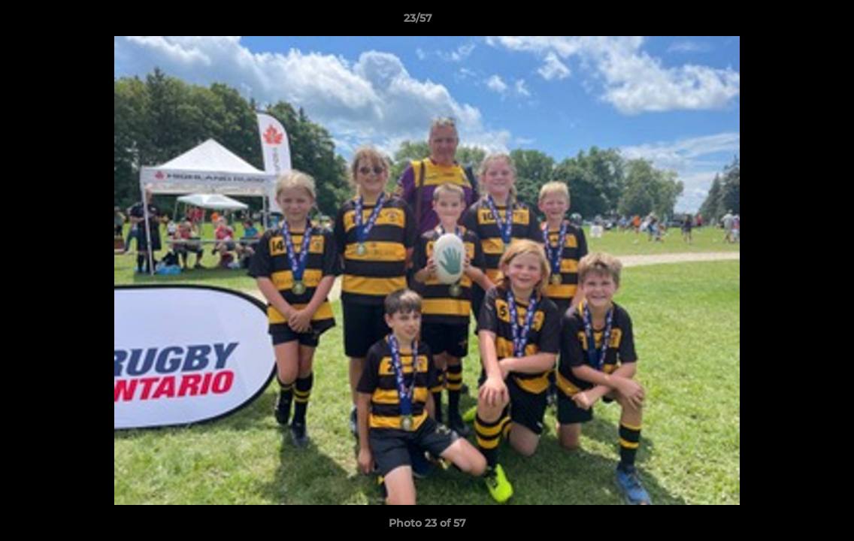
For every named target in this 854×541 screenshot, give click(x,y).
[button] (791, 22)
